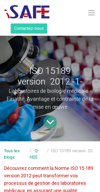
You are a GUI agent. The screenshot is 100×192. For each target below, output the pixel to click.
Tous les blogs (12, 154)
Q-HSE (34, 154)
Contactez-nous (29, 28)
